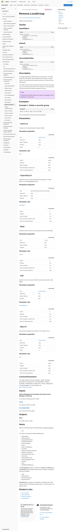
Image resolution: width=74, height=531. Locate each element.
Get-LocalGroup (25, 493)
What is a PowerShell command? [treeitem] (8, 29)
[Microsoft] (2, 2)
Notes (60, 22)
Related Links (61, 23)
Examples (61, 15)
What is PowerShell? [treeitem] (8, 21)
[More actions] (54, 10)
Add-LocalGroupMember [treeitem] (9, 85)
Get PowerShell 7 (68, 5)
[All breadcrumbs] (20, 10)
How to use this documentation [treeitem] (9, 16)
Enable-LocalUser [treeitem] (8, 90)
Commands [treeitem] (7, 83)
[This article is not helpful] (70, 28)
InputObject (22, 205)
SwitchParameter (42, 137)
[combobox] (9, 11)
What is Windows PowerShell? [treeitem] (10, 23)
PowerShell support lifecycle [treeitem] (8, 59)
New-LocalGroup (25, 494)
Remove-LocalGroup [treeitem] (9, 104)
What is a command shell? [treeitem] (9, 25)
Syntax (60, 11)
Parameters (61, 17)
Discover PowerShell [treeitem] (8, 32)
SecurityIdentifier (41, 291)
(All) (20, 154)
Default (21, 254)
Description (61, 13)
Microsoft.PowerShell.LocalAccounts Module (32, 17)
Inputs (60, 18)
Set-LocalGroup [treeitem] (8, 117)
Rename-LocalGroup (26, 496)
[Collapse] (15, 8)
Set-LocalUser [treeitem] (7, 120)
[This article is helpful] (69, 28)
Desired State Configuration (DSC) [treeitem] (8, 47)
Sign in (71, 1)
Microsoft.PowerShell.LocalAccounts (30, 9)
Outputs (61, 20)
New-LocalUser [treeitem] (8, 102)
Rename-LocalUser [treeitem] (8, 115)
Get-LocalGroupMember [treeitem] (9, 95)
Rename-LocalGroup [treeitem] (9, 113)
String (45, 240)
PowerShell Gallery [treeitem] (6, 50)
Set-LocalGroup (25, 498)
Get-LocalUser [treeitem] (7, 97)
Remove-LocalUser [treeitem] (8, 110)
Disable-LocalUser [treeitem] (8, 88)
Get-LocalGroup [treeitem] (8, 92)
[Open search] (68, 2)
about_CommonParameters (25, 387)
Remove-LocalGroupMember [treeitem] (9, 107)
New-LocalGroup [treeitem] (8, 99)
